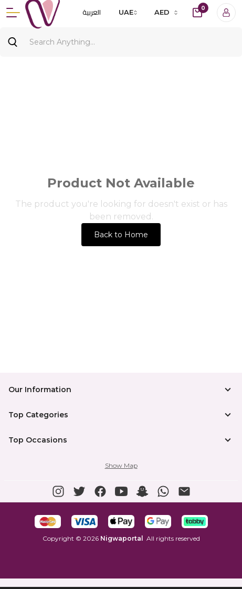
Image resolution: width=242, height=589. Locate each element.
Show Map (121, 465)
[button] (58, 491)
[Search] (121, 42)
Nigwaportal (121, 538)
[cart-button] (197, 12)
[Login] (226, 12)
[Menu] (13, 12)
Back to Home (121, 234)
